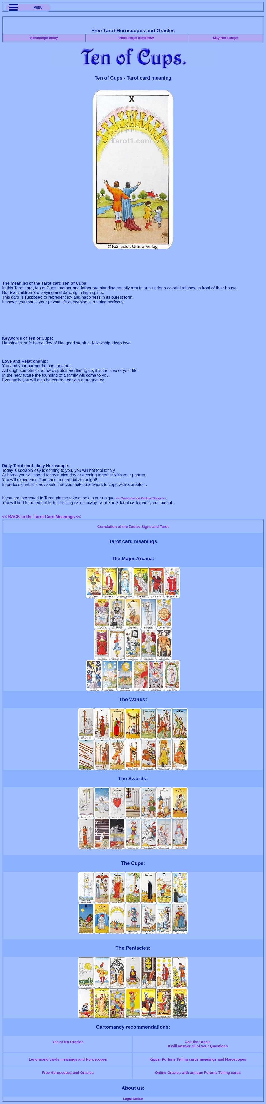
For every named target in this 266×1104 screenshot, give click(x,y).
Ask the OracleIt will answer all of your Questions (198, 1044)
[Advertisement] (133, 265)
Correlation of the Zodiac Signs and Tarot (133, 527)
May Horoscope (225, 38)
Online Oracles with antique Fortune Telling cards (198, 1072)
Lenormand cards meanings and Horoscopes (68, 1059)
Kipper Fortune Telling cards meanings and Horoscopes (197, 1059)
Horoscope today (44, 38)
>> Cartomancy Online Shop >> (141, 498)
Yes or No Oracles (67, 1042)
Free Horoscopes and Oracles (68, 1072)
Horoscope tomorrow (136, 38)
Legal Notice (133, 1099)
